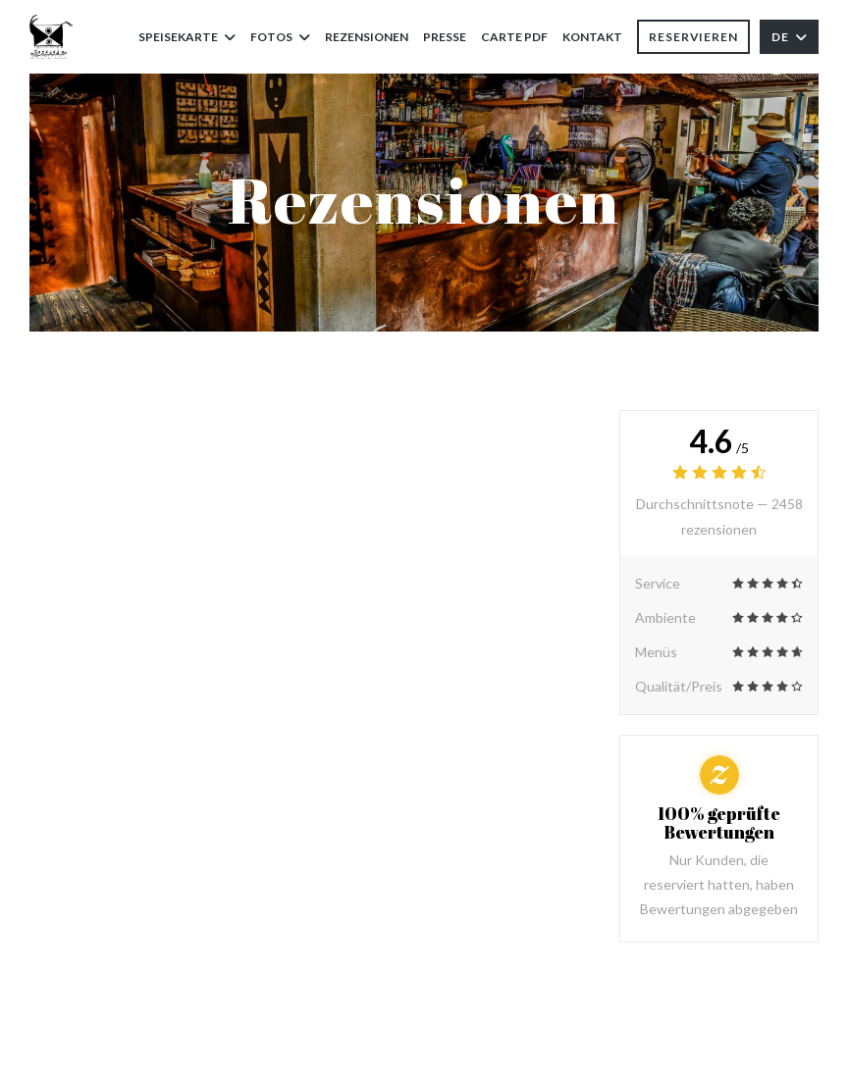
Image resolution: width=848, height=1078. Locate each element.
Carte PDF (514, 35)
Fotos (280, 36)
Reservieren (693, 36)
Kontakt (592, 36)
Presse (444, 36)
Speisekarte (187, 36)
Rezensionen (366, 36)
